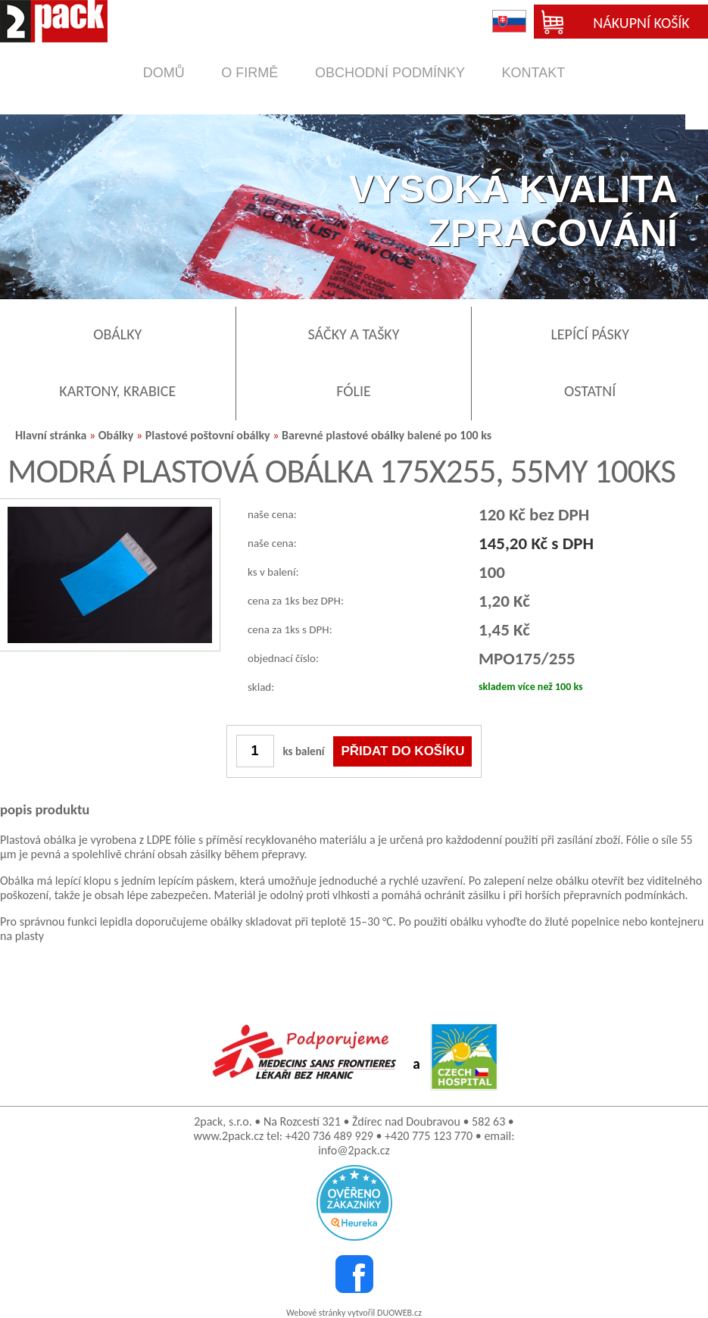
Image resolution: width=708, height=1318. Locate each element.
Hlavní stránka (50, 435)
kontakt (534, 72)
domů (164, 72)
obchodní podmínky (390, 72)
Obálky (116, 435)
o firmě (249, 72)
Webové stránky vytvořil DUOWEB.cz (354, 1312)
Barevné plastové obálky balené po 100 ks (386, 435)
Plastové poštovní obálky (207, 435)
